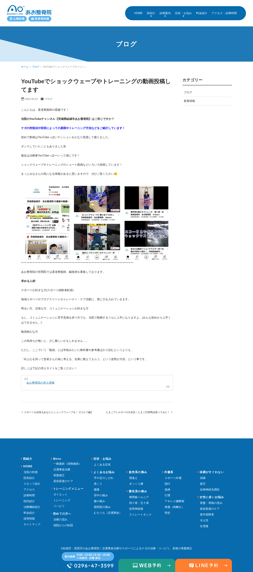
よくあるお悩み (104, 468)
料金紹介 (29, 509)
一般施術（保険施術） (67, 460)
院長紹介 (29, 474)
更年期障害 (207, 511)
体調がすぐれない (212, 468)
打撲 (167, 491)
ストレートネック (140, 511)
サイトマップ (32, 520)
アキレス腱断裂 (174, 497)
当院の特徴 (31, 468)
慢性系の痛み (138, 487)
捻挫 (167, 486)
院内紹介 (29, 497)
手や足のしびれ (103, 474)
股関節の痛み (102, 503)
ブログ (35, 63)
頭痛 (203, 474)
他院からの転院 (63, 521)
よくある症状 (102, 461)
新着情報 (189, 97)
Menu (57, 455)
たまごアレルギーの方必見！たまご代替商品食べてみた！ (139, 408)
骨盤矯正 (59, 471)
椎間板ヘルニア (139, 493)
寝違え (133, 474)
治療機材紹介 (32, 503)
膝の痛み (99, 497)
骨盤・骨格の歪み (211, 499)
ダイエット (60, 490)
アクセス (29, 486)
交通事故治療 (61, 465)
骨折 (167, 509)
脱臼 (167, 480)
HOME (28, 462)
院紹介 (151, 11)
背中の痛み (101, 491)
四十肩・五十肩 (139, 499)
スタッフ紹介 (32, 480)
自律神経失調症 (210, 486)
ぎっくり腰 (136, 480)
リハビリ (59, 502)
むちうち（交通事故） (108, 509)
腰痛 (96, 486)
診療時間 (29, 491)
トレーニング (61, 496)
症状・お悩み (183, 11)
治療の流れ (60, 515)
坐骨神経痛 (136, 505)
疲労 (203, 480)
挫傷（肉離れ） (174, 503)
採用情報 (29, 515)
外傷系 (168, 468)
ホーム (24, 63)
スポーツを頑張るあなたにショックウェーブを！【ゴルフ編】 (57, 408)
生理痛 (204, 522)
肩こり (98, 480)
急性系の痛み (138, 468)
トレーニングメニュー (68, 485)
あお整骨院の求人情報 (40, 379)
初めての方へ (62, 510)
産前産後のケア (63, 477)
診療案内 (165, 11)
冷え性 (204, 516)
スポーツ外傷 (173, 474)
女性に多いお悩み (212, 493)
